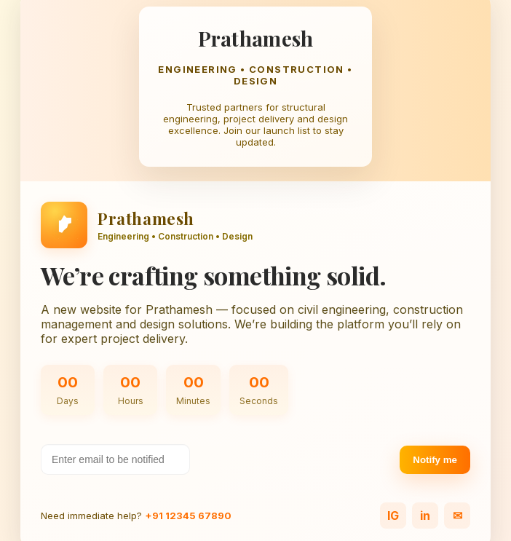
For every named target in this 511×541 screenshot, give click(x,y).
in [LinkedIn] (425, 515)
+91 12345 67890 (188, 515)
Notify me (435, 459)
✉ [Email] (457, 515)
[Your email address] (115, 459)
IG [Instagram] (393, 515)
